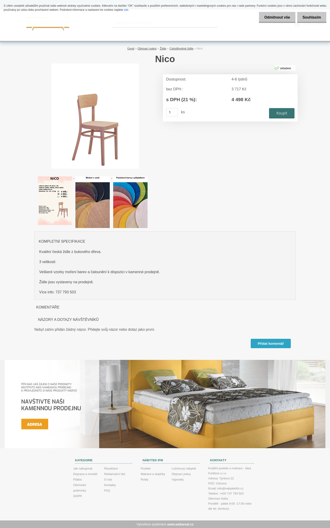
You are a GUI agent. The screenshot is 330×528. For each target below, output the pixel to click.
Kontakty (110, 484)
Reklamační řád (114, 473)
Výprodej (177, 479)
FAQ (107, 490)
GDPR (77, 495)
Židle (163, 48)
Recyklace (111, 468)
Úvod (130, 48)
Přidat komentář (271, 343)
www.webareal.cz (180, 524)
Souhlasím (311, 17)
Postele (146, 468)
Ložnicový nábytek (184, 468)
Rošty (144, 479)
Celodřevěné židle (181, 48)
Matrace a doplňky (153, 473)
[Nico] (95, 65)
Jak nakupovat (82, 468)
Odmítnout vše (276, 17)
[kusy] (172, 112)
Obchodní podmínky (79, 487)
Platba (77, 479)
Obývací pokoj (147, 48)
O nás (108, 479)
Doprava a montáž (85, 473)
